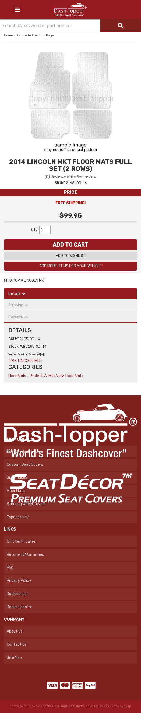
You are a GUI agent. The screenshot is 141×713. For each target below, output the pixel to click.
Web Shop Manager (117, 706)
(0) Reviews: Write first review (70, 177)
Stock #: (15, 346)
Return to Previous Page (35, 35)
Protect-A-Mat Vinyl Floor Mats (56, 375)
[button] (70, 25)
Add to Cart (71, 244)
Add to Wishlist (71, 255)
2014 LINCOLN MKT (25, 360)
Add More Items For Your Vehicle (70, 266)
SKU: (58, 183)
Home (8, 35)
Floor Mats (17, 375)
